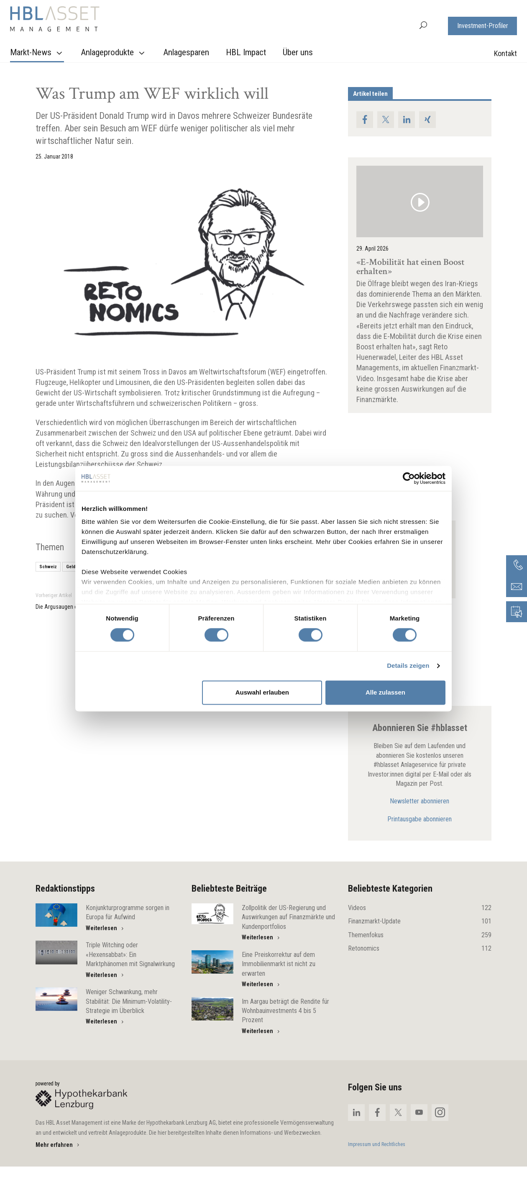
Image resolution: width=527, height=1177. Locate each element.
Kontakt (505, 53)
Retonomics (419, 948)
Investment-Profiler (482, 26)
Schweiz (48, 566)
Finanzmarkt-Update (419, 921)
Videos (419, 908)
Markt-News (37, 52)
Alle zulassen (385, 692)
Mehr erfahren (58, 1144)
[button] (423, 24)
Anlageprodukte (114, 52)
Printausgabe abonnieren (419, 819)
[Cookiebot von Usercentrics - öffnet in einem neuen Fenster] (408, 478)
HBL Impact (246, 52)
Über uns (298, 52)
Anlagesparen (186, 52)
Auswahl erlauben (262, 692)
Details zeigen (408, 665)
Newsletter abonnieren (419, 801)
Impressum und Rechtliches (376, 1144)
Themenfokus (419, 935)
